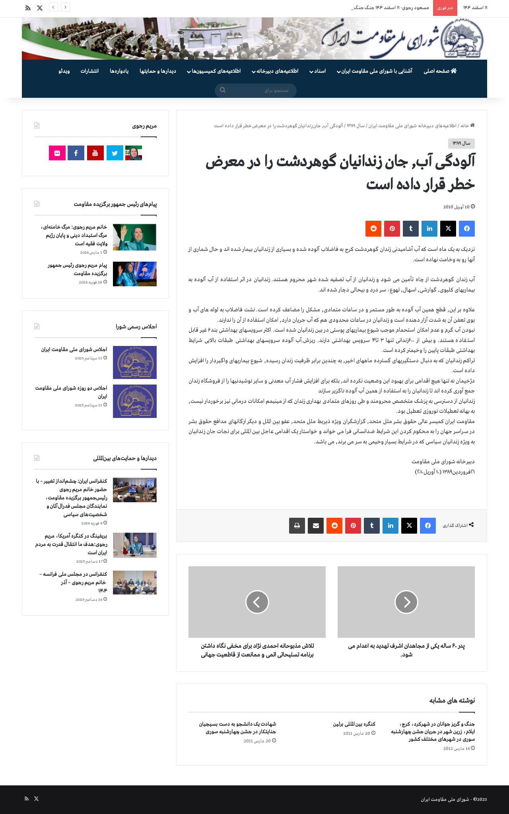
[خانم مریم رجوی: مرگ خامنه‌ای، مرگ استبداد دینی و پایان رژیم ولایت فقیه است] (135, 236)
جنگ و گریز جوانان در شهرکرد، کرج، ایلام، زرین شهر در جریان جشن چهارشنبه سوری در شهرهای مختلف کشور (433, 732)
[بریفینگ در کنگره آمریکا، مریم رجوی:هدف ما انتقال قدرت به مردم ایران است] (135, 545)
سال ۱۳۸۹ (356, 126)
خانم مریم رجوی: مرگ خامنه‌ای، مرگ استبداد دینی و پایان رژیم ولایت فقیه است (74, 235)
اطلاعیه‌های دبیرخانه (277, 71)
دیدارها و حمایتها (158, 71)
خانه (467, 126)
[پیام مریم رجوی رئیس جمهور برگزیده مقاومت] (135, 274)
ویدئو (64, 71)
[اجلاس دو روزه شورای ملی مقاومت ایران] (135, 401)
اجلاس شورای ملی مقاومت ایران (74, 349)
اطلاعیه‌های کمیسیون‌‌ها (216, 71)
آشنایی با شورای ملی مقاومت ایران (377, 71)
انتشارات (90, 71)
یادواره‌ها (119, 71)
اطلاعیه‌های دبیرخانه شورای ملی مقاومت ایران (413, 126)
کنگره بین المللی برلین (354, 724)
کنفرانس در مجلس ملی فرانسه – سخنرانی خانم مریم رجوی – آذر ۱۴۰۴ (73, 582)
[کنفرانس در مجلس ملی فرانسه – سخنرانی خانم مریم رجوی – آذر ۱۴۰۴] (135, 583)
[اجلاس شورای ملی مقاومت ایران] (135, 362)
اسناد (320, 71)
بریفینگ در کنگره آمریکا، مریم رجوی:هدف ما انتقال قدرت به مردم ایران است (71, 544)
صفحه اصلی (440, 71)
